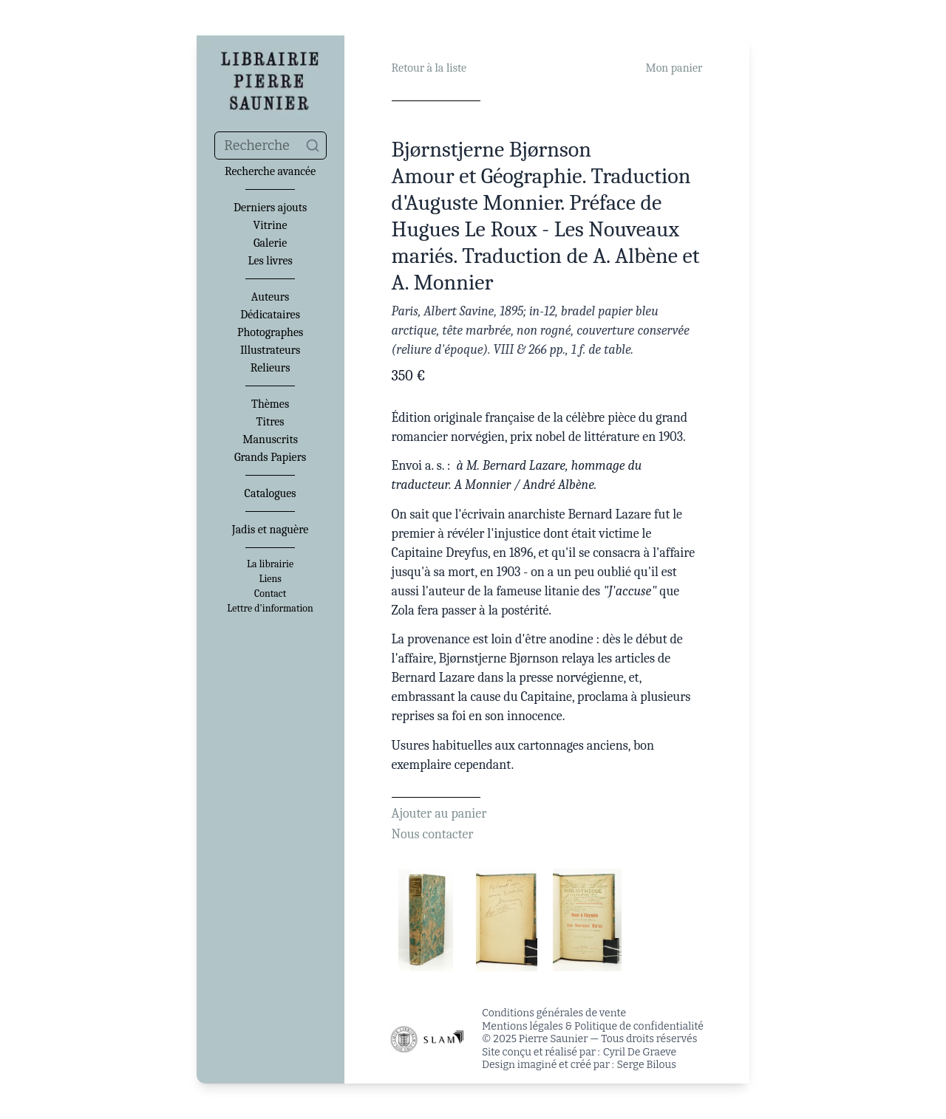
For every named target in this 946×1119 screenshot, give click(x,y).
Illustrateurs (270, 350)
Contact (270, 593)
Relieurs (270, 368)
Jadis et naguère (270, 529)
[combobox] (270, 145)
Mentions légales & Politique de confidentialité (593, 1026)
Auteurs (270, 297)
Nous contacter (433, 834)
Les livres (270, 261)
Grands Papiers (270, 457)
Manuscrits (270, 439)
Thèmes (270, 404)
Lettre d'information (270, 608)
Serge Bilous (646, 1064)
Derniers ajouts (270, 207)
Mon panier (673, 68)
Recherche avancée (270, 171)
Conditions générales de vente (554, 1013)
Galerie (270, 243)
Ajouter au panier (439, 813)
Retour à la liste (429, 68)
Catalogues (270, 493)
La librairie (270, 564)
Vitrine (270, 225)
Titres (270, 422)
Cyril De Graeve (639, 1052)
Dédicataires (270, 315)
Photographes (270, 332)
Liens (270, 579)
